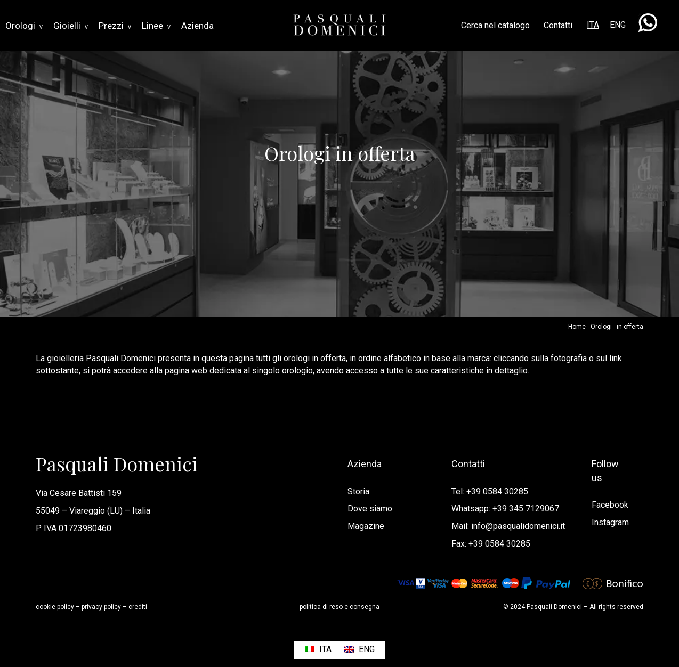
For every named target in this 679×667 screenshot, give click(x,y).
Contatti (558, 25)
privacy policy (101, 607)
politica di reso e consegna (339, 607)
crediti (137, 607)
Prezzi (115, 25)
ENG (618, 25)
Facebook (610, 505)
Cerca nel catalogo (495, 25)
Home (577, 326)
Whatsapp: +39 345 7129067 (505, 508)
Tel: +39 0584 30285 (489, 491)
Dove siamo (369, 508)
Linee (156, 25)
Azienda (197, 25)
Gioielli (70, 25)
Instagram (610, 522)
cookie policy (55, 607)
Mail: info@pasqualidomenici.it (508, 526)
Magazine (365, 526)
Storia (358, 491)
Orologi (24, 25)
